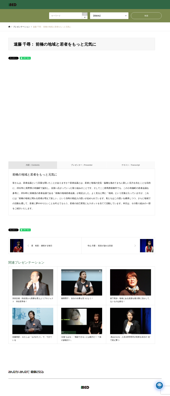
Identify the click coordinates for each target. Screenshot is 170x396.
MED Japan (139, 387)
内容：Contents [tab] (33, 165)
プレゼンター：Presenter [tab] (82, 165)
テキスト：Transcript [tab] (131, 165)
